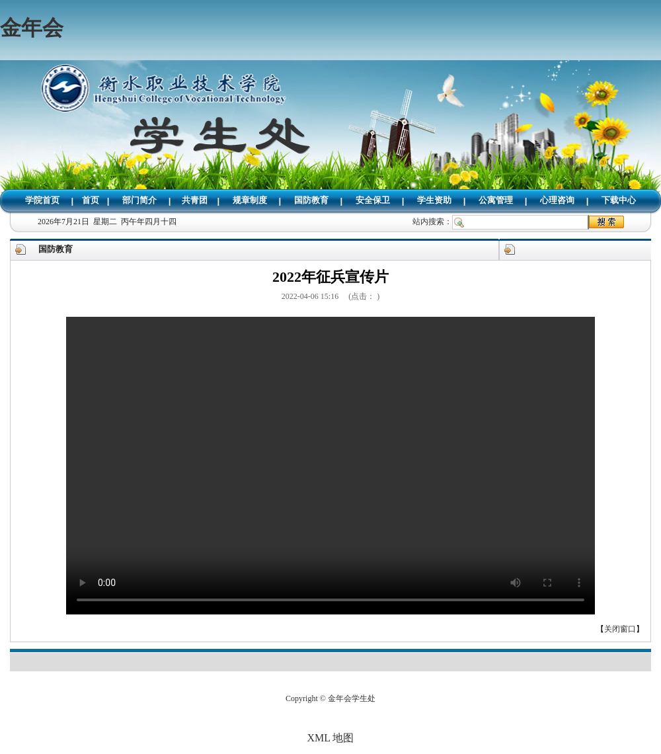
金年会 (31, 28)
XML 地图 (330, 737)
